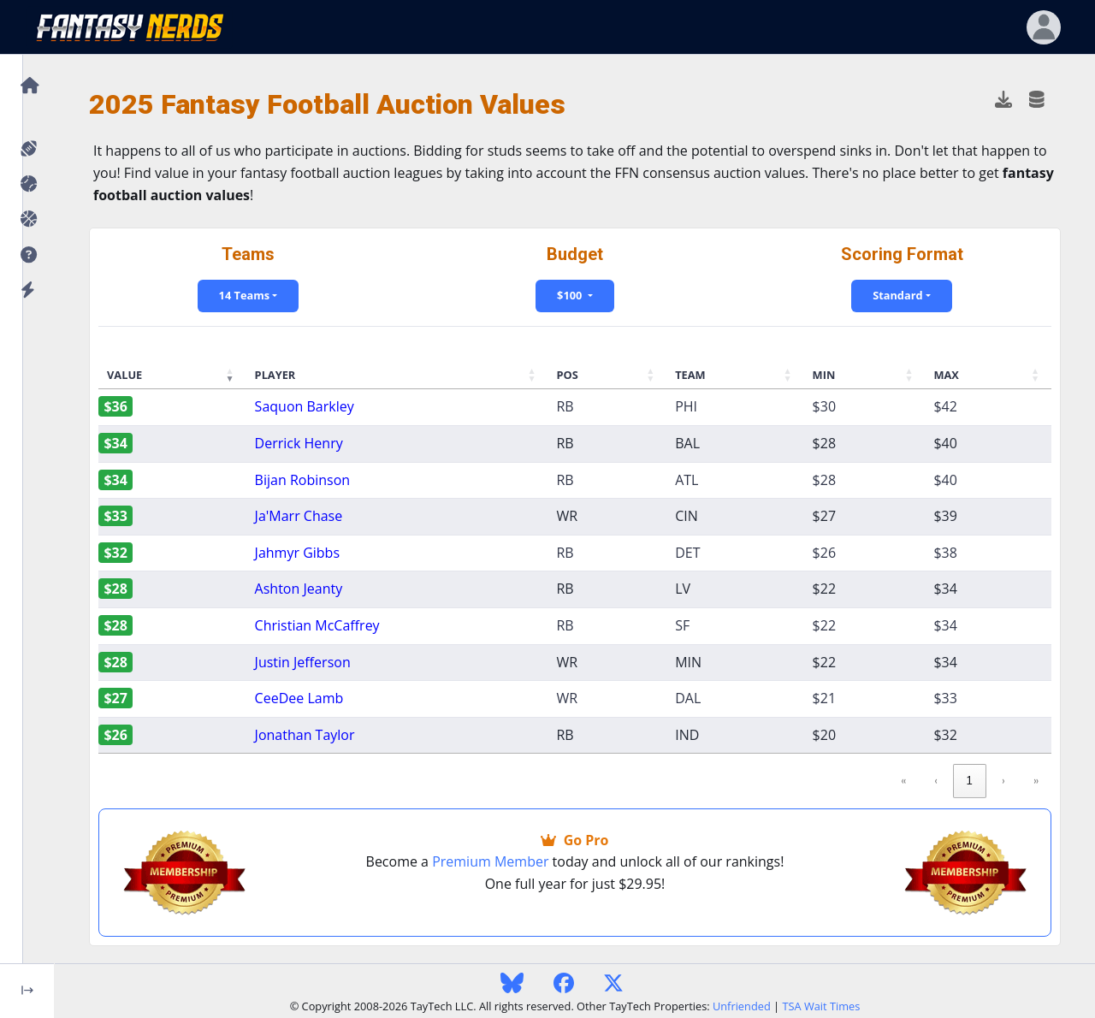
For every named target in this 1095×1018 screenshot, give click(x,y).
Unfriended (742, 1006)
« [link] (903, 780)
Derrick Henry (299, 443)
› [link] (1003, 780)
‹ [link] (936, 780)
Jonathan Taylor (305, 734)
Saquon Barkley (304, 406)
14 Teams (244, 295)
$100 (571, 295)
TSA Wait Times (821, 1006)
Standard (897, 295)
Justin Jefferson (303, 662)
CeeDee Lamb (299, 698)
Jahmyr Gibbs (297, 552)
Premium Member (490, 861)
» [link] (1036, 780)
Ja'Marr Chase (299, 515)
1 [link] (970, 780)
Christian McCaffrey (317, 625)
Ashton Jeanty (299, 588)
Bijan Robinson (302, 480)
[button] (27, 255)
